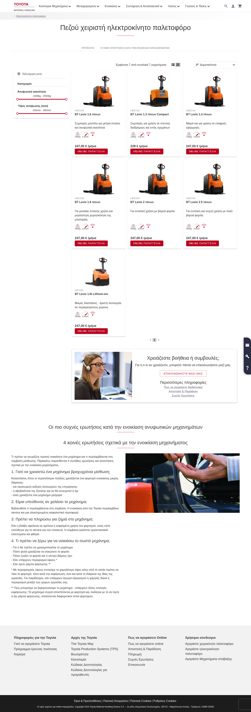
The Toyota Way (82, 644)
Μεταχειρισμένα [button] (88, 6)
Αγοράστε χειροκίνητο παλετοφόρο (209, 644)
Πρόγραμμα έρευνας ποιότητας (35, 649)
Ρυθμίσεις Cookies (164, 700)
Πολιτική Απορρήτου (115, 700)
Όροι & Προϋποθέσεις (87, 700)
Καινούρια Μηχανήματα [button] (55, 6)
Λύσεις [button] (174, 6)
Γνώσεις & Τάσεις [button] (197, 6)
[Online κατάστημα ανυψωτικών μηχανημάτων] (24, 6)
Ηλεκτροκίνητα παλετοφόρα (31, 16)
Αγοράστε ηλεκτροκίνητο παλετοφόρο (202, 651)
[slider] (17, 99)
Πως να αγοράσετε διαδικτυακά (183, 387)
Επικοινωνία (136, 664)
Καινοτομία (78, 659)
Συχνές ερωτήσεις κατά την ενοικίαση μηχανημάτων (135, 48)
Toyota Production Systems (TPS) (94, 649)
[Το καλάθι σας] (240, 6)
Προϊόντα (87, 48)
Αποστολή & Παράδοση (183, 391)
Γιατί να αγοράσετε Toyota (32, 644)
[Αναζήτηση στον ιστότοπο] (226, 6)
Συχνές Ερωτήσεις (183, 395)
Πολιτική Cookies (140, 700)
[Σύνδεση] (233, 6)
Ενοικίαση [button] (112, 6)
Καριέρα (19, 654)
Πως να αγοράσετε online (145, 644)
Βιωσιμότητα (80, 654)
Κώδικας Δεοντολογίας (86, 664)
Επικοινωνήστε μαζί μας (183, 373)
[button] (247, 344)
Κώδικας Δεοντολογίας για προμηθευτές (89, 672)
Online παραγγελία (91, 151)
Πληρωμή (135, 654)
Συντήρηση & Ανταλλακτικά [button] (144, 6)
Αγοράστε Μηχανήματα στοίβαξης (208, 659)
